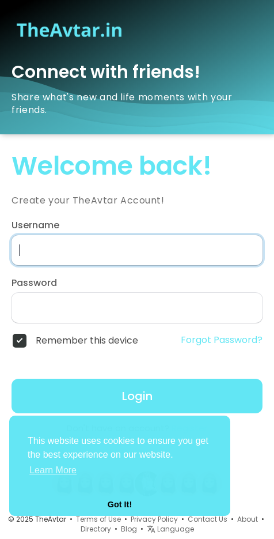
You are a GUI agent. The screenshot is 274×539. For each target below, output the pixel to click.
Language (170, 529)
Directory (96, 529)
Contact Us (207, 519)
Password (34, 283)
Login (137, 396)
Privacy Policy (154, 519)
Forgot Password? (221, 340)
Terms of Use (98, 519)
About (247, 519)
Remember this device (87, 340)
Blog (129, 529)
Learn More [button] (53, 470)
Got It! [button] (120, 504)
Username (35, 225)
